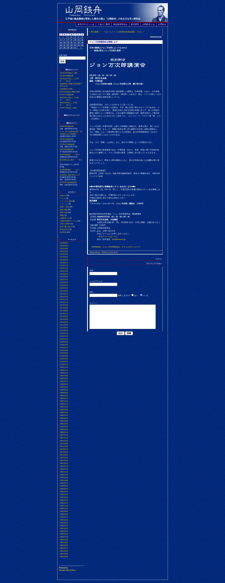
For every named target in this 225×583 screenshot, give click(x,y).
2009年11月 (64, 370)
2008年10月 (64, 407)
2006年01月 (64, 500)
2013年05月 (64, 251)
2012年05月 (64, 285)
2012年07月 (64, 280)
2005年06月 (64, 520)
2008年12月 (64, 401)
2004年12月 (64, 537)
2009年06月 (64, 384)
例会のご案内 (64, 207)
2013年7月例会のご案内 (68, 108)
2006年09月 (64, 477)
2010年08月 (64, 345)
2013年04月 (64, 254)
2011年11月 (64, 302)
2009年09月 (64, 376)
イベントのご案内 (66, 201)
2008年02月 (64, 429)
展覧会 (62, 215)
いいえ (145, 295)
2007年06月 (64, 452)
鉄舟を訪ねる (64, 229)
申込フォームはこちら (108, 236)
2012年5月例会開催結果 (68, 182)
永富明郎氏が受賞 (66, 89)
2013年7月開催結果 (67, 94)
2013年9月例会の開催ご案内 (70, 92)
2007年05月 (64, 455)
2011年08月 (64, 311)
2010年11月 (64, 336)
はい (136, 295)
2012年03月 (64, 291)
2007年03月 (64, 460)
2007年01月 (64, 466)
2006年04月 (64, 492)
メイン (114, 32)
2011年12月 (64, 299)
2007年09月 (64, 443)
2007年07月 (64, 449)
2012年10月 (64, 271)
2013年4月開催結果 (67, 126)
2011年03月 (64, 325)
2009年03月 (64, 393)
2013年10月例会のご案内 (69, 73)
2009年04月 (64, 390)
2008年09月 (64, 410)
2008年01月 (64, 432)
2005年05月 (64, 523)
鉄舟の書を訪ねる (66, 226)
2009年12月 (64, 367)
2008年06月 (64, 418)
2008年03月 (64, 427)
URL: (91, 292)
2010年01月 (64, 364)
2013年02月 (64, 260)
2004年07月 (64, 548)
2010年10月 (64, 339)
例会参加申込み (120, 24)
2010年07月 (64, 347)
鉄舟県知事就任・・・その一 (70, 170)
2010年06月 (64, 350)
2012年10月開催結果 (67, 144)
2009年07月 (64, 381)
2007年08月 (64, 446)
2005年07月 (64, 517)
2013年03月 (64, 257)
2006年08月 (64, 480)
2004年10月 (64, 540)
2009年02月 (64, 395)
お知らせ (63, 195)
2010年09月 (64, 342)
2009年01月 (64, 398)
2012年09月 (64, 274)
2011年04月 (64, 322)
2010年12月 (64, 333)
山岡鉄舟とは (148, 24)
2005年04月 (64, 525)
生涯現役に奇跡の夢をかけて (70, 175)
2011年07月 (64, 313)
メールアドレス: (96, 281)
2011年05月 (64, 319)
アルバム (63, 198)
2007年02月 (64, 463)
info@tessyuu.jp (119, 239)
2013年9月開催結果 (67, 76)
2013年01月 (64, 263)
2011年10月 (64, 305)
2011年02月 (64, 328)
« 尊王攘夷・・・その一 (99, 32)
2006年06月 (64, 486)
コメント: (93, 303)
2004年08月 (64, 545)
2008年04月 (64, 424)
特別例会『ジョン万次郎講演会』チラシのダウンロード (116, 247)
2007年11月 (64, 438)
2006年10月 (64, 475)
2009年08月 (64, 378)
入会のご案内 (104, 24)
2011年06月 (64, 316)
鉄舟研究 (135, 24)
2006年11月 (64, 472)
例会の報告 (64, 209)
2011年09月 (64, 308)
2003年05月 (64, 557)
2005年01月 (64, 534)
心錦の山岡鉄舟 (65, 224)
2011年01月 (64, 330)
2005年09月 (64, 511)
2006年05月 (64, 489)
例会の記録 (64, 212)
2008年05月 (64, 421)
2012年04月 (64, 288)
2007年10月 (64, 441)
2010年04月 (64, 356)
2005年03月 (64, 528)
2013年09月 (64, 243)
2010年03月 (64, 359)
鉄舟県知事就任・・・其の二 (70, 154)
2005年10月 (64, 508)
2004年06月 (64, 551)
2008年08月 (64, 412)
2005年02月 (64, 531)
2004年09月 (64, 542)
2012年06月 (64, 282)
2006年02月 (64, 497)
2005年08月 (64, 514)
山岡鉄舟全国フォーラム (68, 221)
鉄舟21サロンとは (86, 24)
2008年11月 (64, 404)
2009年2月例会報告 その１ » (131, 32)
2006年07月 (64, 483)
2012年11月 (64, 268)
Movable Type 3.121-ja (67, 570)
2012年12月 (64, 265)
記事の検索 (63, 55)
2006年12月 (64, 469)
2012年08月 (64, 277)
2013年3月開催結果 (67, 139)
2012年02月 (64, 294)
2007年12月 (64, 435)
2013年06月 (64, 248)
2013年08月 (64, 246)
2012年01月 (64, 296)
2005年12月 (64, 503)
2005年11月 (64, 506)
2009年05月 (64, 387)
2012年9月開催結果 (67, 149)
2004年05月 (64, 554)
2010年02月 (64, 361)
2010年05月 (64, 353)
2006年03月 (64, 494)
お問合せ (162, 24)
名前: (91, 270)
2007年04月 (64, 458)
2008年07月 (64, 415)
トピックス (64, 204)
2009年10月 (64, 373)
